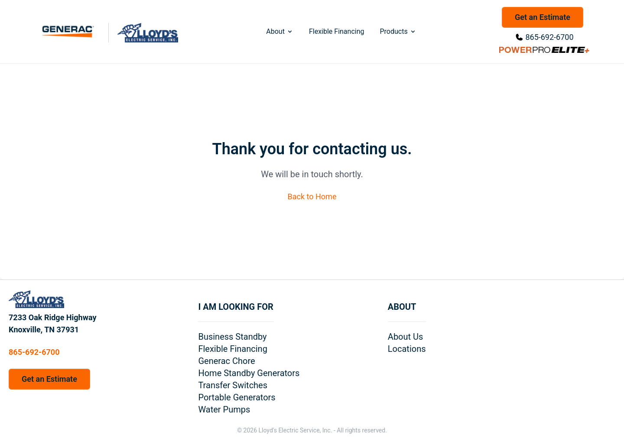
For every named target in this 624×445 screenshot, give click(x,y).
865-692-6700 (549, 37)
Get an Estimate (542, 17)
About (279, 31)
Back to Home (312, 196)
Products (398, 31)
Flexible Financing (336, 31)
